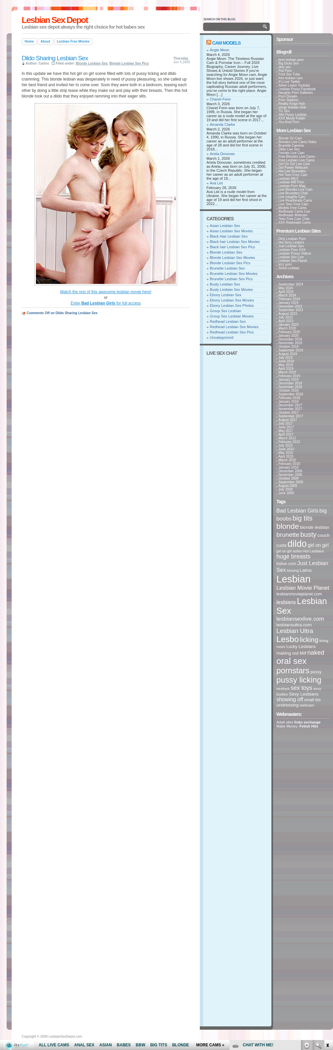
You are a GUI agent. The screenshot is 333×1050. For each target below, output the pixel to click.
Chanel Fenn (220, 99)
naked (315, 652)
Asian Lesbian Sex (225, 226)
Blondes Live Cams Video (297, 142)
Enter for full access (106, 303)
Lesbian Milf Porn (291, 182)
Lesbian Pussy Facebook (297, 89)
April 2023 (285, 321)
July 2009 (285, 489)
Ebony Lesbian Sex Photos (232, 306)
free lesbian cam (290, 78)
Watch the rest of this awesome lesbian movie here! (105, 292)
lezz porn (285, 264)
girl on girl (318, 545)
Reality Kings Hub (291, 103)
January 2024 (288, 303)
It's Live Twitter (289, 82)
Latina (306, 570)
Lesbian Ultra (294, 630)
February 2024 (289, 299)
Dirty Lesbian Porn (292, 239)
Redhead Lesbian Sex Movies (234, 327)
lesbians (286, 602)
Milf (303, 653)
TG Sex (284, 111)
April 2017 (285, 434)
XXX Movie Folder (291, 118)
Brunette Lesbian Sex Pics (231, 279)
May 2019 (285, 365)
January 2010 (288, 467)
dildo (297, 543)
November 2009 (290, 475)
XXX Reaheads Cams (294, 222)
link (327, 946)
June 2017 (286, 427)
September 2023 (290, 310)
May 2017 (285, 431)
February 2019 (289, 376)
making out (287, 653)
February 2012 (289, 442)
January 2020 (288, 335)
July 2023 (285, 317)
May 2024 (285, 288)
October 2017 (288, 412)
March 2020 (287, 328)
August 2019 (287, 354)
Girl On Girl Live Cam (294, 164)
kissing (293, 570)
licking (309, 639)
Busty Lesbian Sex (225, 284)
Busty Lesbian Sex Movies (231, 290)
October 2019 (288, 346)
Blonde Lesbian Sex (92, 63)
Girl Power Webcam (293, 167)
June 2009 (286, 493)
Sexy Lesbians (304, 694)
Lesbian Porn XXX (292, 250)
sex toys (301, 688)
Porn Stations (288, 100)
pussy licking (298, 679)
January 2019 (288, 379)
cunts (281, 545)
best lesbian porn (291, 60)
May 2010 (285, 453)
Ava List (216, 183)
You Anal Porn (288, 122)
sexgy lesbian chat (292, 107)
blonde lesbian (314, 527)
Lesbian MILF (288, 178)
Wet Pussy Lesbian (292, 114)
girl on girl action (289, 551)
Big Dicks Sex (288, 63)
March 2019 (287, 372)
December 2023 (290, 306)
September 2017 (290, 416)
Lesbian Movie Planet (302, 588)
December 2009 (290, 471)
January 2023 (288, 324)
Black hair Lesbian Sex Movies (235, 242)
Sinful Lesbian (288, 268)
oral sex (291, 661)
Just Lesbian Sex (291, 246)
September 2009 (290, 482)
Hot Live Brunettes (292, 171)
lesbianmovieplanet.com (299, 593)
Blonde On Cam (290, 138)
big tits (302, 518)
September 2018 (290, 394)
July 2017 (285, 423)
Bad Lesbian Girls (297, 511)
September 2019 (290, 350)
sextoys (283, 688)
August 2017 (287, 420)
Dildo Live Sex (289, 149)
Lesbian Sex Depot (55, 20)
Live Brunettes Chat (293, 193)
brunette (287, 534)
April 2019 (285, 368)
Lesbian (293, 578)
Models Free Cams (292, 208)
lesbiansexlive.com (300, 619)
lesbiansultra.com (294, 624)
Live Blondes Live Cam (295, 189)
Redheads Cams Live (294, 211)
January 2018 (288, 401)
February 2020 (289, 332)
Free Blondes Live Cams (296, 156)
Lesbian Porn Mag (291, 186)
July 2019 (285, 357)
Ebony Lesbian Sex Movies (232, 300)
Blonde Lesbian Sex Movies (232, 258)
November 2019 (290, 343)
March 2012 (287, 438)
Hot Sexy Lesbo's (291, 242)
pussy (315, 671)
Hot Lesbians (313, 551)
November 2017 (290, 409)
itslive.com (286, 563)
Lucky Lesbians (301, 646)
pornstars (292, 670)
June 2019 (286, 361)
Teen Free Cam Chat (293, 219)
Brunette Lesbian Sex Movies (233, 274)
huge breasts (293, 556)
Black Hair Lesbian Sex (229, 236)
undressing (287, 705)
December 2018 (290, 383)
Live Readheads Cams (295, 200)
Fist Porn (285, 71)
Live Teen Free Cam (293, 204)
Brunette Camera (291, 145)
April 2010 (285, 456)
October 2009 (288, 478)
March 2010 (287, 460)
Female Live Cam (291, 153)
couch (324, 535)
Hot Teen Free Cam (292, 175)
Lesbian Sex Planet (292, 261)
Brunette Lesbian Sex (227, 268)
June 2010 (286, 449)
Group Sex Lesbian (225, 311)
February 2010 (289, 464)
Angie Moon (219, 50)
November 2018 (290, 387)
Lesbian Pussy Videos (294, 253)
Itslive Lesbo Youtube (294, 85)
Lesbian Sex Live (291, 257)
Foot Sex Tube (289, 74)
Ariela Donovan (222, 154)
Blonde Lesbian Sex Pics (129, 63)
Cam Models (226, 43)
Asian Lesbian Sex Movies (231, 231)
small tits (312, 699)
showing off (289, 699)
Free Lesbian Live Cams (296, 160)
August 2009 (287, 486)
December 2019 (290, 339)
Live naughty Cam (291, 197)
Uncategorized (221, 337)
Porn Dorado (287, 96)
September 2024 (290, 284)
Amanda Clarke (222, 124)
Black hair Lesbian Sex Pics (232, 247)
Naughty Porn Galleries (295, 93)
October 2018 (288, 390)
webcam (307, 705)
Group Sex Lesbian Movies (232, 316)
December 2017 (290, 405)
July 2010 (285, 445)
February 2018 (289, 398)
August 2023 (287, 313)
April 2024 (285, 292)
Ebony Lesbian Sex (225, 295)
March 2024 (287, 295)
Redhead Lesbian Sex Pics (232, 332)
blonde (287, 526)
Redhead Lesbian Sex (228, 321)
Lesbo (287, 639)
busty (308, 534)
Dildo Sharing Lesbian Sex (55, 58)
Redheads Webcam (293, 215)
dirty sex (284, 67)
